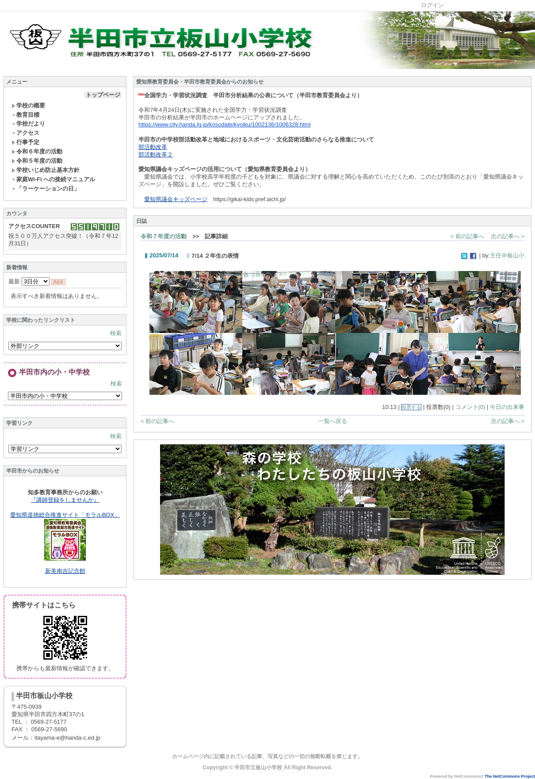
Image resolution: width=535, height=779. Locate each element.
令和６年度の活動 (36, 151)
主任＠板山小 (507, 255)
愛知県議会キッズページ (175, 199)
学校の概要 (28, 105)
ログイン (432, 5)
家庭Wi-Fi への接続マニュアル (53, 179)
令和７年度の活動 (164, 236)
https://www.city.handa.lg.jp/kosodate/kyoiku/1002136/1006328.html (224, 124)
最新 (29, 281)
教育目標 (25, 114)
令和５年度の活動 (36, 160)
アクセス (25, 133)
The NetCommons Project (510, 776)
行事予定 (25, 142)
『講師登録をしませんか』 (65, 499)
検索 (116, 333)
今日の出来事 (507, 407)
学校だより (28, 123)
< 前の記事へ (467, 236)
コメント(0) (470, 407)
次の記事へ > (507, 236)
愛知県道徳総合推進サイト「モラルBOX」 (65, 515)
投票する (411, 407)
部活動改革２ (155, 154)
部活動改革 (152, 147)
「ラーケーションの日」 (45, 188)
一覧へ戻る (332, 421)
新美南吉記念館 (65, 571)
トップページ (103, 95)
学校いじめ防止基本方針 (45, 170)
